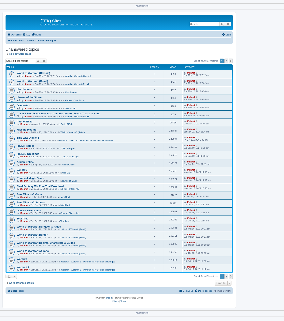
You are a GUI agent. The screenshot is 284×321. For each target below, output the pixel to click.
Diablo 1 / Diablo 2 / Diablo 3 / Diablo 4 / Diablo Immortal (86, 140)
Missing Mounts (26, 129)
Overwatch (23, 105)
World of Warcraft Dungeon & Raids (39, 226)
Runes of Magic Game (30, 178)
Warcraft (22, 259)
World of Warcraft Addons (33, 250)
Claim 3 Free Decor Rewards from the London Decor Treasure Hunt (58, 113)
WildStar (22, 170)
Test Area (22, 218)
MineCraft (65, 197)
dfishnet (28, 76)
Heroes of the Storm (29, 97)
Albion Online (25, 161)
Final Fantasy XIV (70, 189)
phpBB (109, 298)
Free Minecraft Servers (31, 202)
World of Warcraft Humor (32, 234)
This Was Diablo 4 (28, 137)
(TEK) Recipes (25, 145)
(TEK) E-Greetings (28, 153)
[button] (231, 61)
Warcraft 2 (23, 267)
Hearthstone (24, 89)
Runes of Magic (69, 181)
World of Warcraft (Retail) (32, 81)
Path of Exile (24, 121)
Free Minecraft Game (29, 194)
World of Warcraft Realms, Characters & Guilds (46, 242)
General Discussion (29, 210)
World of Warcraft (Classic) (33, 73)
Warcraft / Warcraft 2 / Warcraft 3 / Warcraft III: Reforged (88, 261)
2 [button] (226, 61)
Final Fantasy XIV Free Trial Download (40, 186)
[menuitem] (26, 34)
